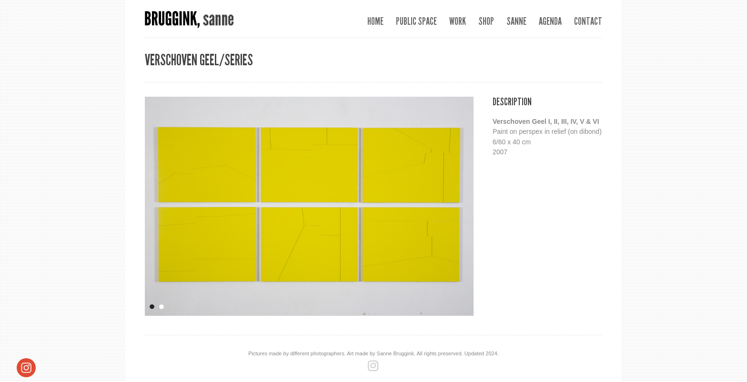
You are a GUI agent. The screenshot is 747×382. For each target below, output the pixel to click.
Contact (588, 21)
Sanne (516, 21)
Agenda (550, 21)
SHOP (486, 21)
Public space (416, 21)
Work (457, 21)
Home (375, 21)
